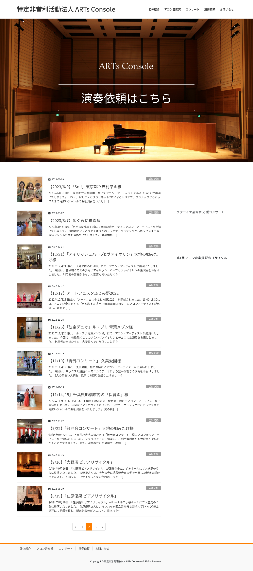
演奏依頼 (84, 548)
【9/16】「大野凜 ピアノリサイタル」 (81, 462)
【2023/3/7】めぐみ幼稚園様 (74, 220)
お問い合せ (102, 548)
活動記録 (153, 178)
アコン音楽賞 (45, 548)
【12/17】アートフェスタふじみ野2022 (83, 293)
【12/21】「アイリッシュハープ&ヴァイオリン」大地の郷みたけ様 (103, 256)
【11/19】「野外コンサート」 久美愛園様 (84, 360)
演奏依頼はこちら (126, 98)
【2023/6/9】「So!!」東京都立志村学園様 (84, 186)
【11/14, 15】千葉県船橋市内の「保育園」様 (88, 394)
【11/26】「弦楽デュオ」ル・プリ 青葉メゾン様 (90, 327)
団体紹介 (25, 548)
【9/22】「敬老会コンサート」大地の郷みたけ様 (91, 428)
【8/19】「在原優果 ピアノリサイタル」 (83, 496)
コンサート (66, 548)
